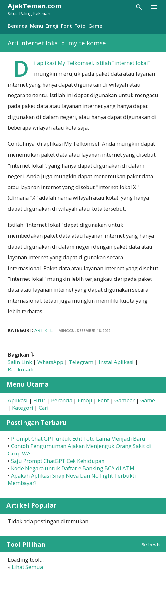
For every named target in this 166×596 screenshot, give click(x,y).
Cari (44, 407)
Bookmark (21, 369)
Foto (80, 26)
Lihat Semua (27, 567)
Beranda (17, 26)
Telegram (81, 362)
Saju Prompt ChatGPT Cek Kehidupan (57, 460)
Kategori (22, 407)
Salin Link (20, 362)
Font (66, 26)
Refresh (150, 544)
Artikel (43, 330)
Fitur (39, 400)
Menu (36, 26)
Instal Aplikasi (116, 362)
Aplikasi (18, 400)
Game (95, 26)
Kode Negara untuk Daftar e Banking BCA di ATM (72, 468)
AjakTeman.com (35, 6)
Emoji (51, 26)
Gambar (124, 400)
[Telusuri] (139, 7)
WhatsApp (50, 362)
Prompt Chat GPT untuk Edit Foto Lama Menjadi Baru (78, 438)
